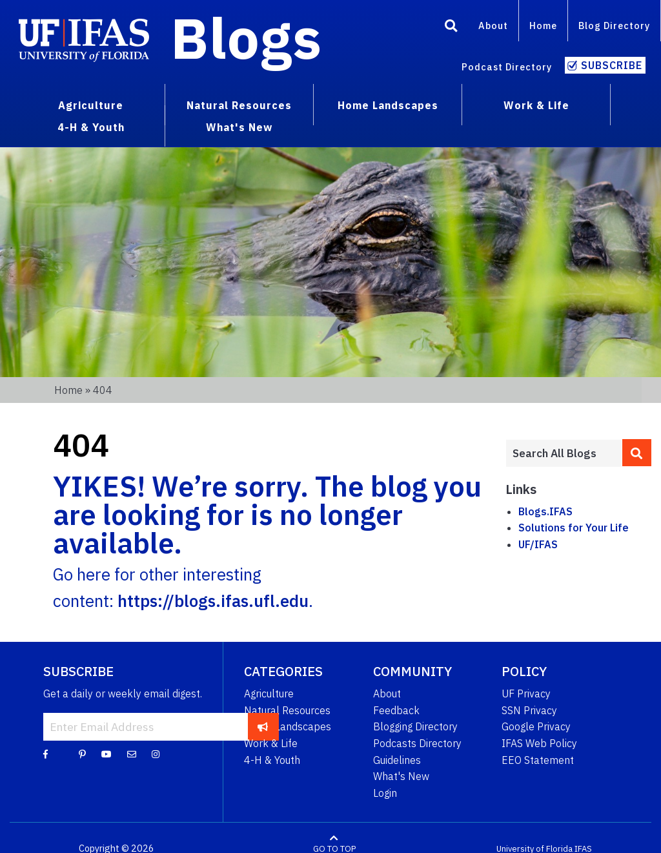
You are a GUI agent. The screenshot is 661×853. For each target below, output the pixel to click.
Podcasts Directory (417, 743)
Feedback (396, 710)
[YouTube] (106, 753)
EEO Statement (538, 760)
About (493, 25)
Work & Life (271, 743)
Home (543, 25)
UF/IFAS (538, 544)
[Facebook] (45, 753)
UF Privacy (526, 693)
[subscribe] (263, 726)
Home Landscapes (287, 726)
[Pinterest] (82, 753)
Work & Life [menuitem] (536, 105)
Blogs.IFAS (545, 511)
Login (385, 792)
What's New (401, 776)
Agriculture (269, 693)
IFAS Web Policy (539, 743)
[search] (636, 452)
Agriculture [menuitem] (90, 105)
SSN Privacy (529, 710)
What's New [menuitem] (239, 127)
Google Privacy (536, 726)
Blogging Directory (415, 726)
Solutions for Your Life (573, 527)
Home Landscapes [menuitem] (388, 105)
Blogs (246, 37)
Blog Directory (614, 25)
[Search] (451, 27)
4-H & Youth (272, 760)
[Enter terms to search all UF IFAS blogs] (563, 453)
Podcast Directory (507, 67)
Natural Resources (287, 710)
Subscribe (611, 65)
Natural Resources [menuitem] (239, 105)
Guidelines (397, 760)
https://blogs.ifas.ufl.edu (213, 600)
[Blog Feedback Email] (131, 753)
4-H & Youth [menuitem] (91, 127)
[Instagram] (155, 753)
